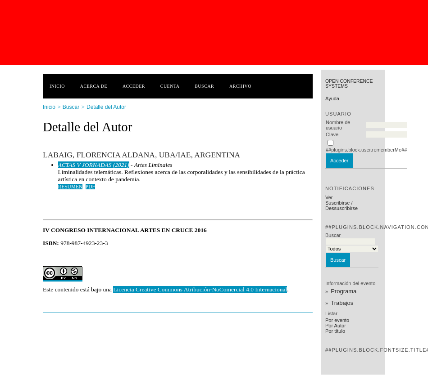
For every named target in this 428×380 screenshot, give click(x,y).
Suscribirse (337, 203)
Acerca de (93, 86)
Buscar (204, 86)
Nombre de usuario (338, 125)
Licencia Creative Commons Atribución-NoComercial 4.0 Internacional (200, 289)
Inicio (57, 86)
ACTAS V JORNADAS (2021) (93, 164)
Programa (343, 291)
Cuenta (170, 86)
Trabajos (342, 303)
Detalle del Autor (106, 107)
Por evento (337, 320)
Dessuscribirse (341, 208)
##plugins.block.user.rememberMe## (366, 149)
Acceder (134, 86)
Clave (332, 134)
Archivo (240, 86)
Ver (329, 197)
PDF (90, 186)
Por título (335, 331)
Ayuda (332, 98)
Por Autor (335, 325)
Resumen (70, 186)
